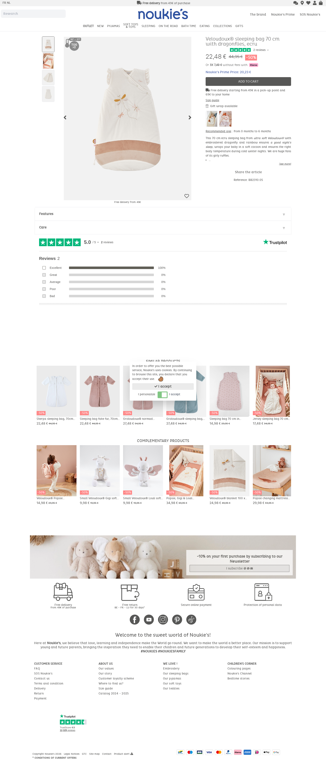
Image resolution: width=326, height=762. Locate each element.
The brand (258, 14)
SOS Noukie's (310, 14)
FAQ (37, 668)
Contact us (42, 678)
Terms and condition (48, 683)
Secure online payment (196, 605)
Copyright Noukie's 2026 (47, 753)
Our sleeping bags (175, 673)
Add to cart (248, 81)
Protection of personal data (263, 605)
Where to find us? (111, 683)
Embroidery (171, 668)
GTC (85, 753)
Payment (40, 698)
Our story (105, 673)
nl (8, 3)
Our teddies (171, 688)
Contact (107, 753)
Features (46, 214)
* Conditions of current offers (54, 757)
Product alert (123, 753)
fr (4, 3)
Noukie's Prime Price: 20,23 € (228, 72)
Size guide (212, 100)
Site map (94, 753)
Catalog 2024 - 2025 (114, 693)
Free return (130, 606)
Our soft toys (172, 683)
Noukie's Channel (239, 673)
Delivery (40, 688)
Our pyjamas (172, 678)
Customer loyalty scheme (116, 678)
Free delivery (63, 606)
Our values (106, 668)
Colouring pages (239, 668)
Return (39, 693)
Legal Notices (72, 753)
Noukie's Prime (283, 14)
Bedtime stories (238, 678)
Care (43, 227)
